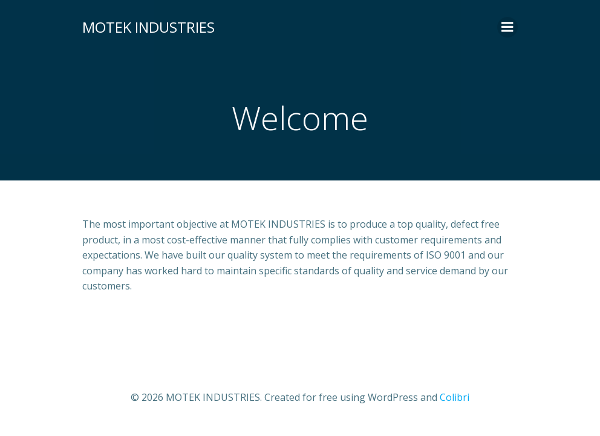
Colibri (454, 397)
